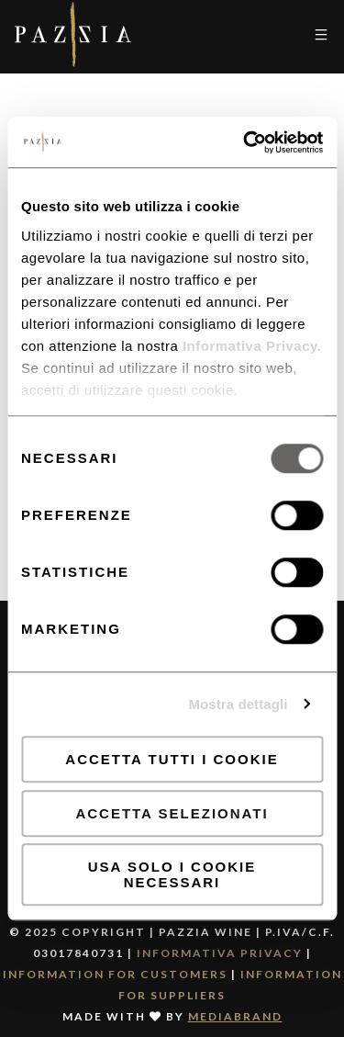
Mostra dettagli (237, 704)
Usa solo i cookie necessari (172, 874)
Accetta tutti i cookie (171, 759)
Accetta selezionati (171, 813)
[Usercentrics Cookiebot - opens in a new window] (245, 142)
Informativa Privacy (220, 953)
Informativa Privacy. (249, 346)
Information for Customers (115, 974)
